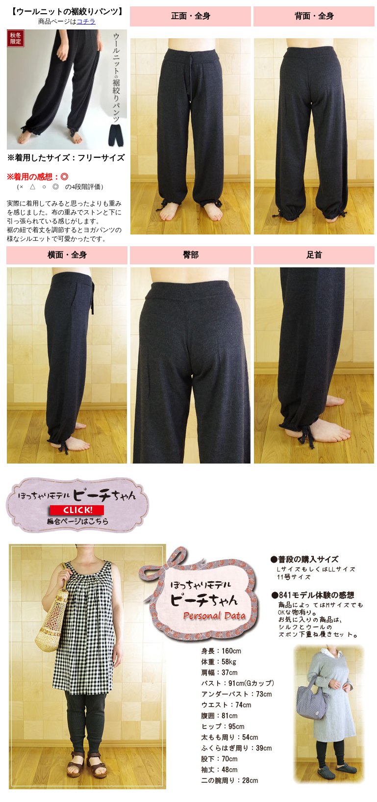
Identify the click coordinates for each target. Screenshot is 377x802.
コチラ (86, 21)
